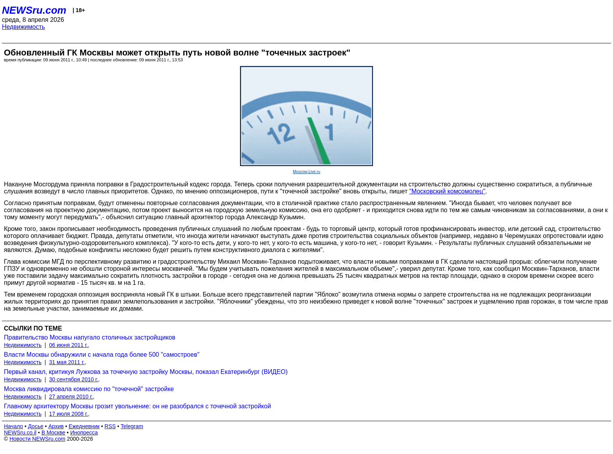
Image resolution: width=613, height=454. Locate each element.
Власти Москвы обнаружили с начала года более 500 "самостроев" (101, 354)
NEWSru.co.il (20, 432)
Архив (56, 426)
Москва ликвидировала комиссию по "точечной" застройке (89, 389)
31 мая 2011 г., (67, 362)
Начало (13, 426)
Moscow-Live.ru (306, 172)
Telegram (132, 426)
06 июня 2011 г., (69, 345)
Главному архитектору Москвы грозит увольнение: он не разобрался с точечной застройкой (137, 406)
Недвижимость (23, 26)
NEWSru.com (34, 10)
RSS (110, 426)
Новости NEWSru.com (37, 439)
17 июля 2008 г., (69, 414)
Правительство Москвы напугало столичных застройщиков (89, 337)
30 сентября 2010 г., (74, 379)
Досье (35, 426)
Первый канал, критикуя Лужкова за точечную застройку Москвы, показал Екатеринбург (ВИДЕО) (146, 371)
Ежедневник (84, 426)
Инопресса (84, 432)
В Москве (53, 432)
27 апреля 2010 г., (72, 396)
